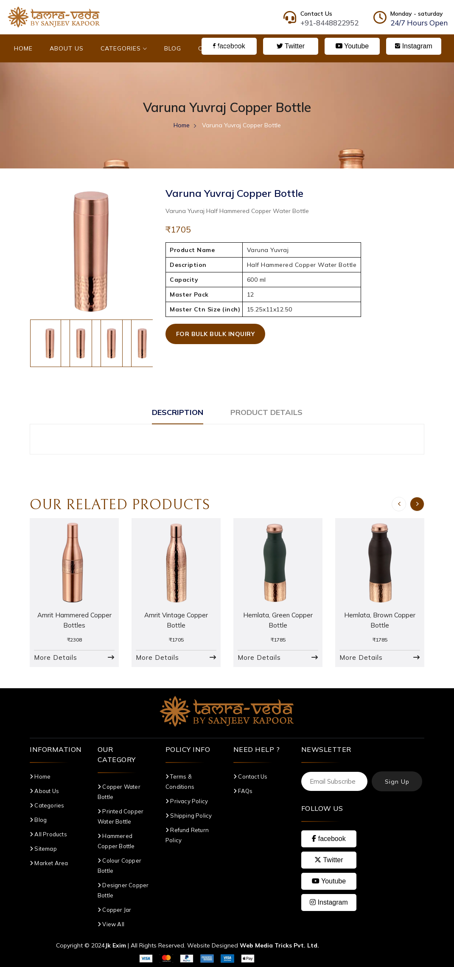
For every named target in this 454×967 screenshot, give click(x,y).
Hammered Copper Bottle (116, 840)
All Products (48, 834)
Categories (124, 48)
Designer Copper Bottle (123, 890)
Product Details (266, 412)
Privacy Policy (186, 801)
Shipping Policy (188, 815)
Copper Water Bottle (119, 791)
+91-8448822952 (329, 22)
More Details (55, 657)
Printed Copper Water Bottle (120, 816)
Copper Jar (114, 909)
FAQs (242, 791)
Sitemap (43, 848)
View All (111, 924)
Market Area (49, 863)
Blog (172, 48)
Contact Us (219, 48)
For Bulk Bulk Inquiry (215, 334)
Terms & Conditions (179, 781)
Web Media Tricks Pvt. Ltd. (279, 945)
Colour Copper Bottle (119, 865)
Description (177, 412)
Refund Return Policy (187, 835)
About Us (67, 48)
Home (23, 48)
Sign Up (397, 781)
